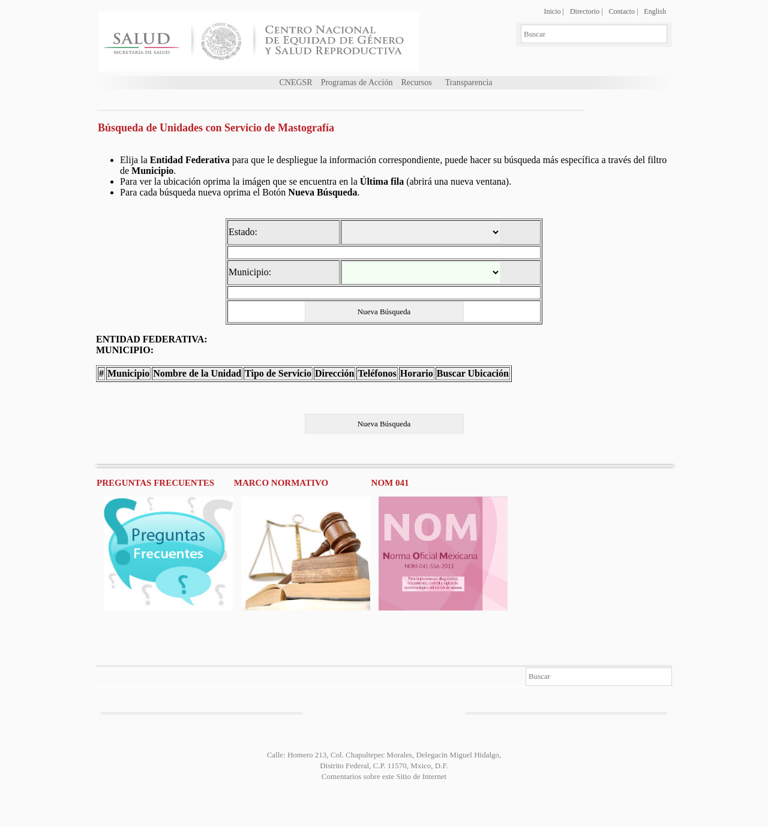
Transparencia (469, 82)
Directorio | (586, 11)
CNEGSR (295, 82)
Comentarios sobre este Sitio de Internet (384, 776)
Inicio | (553, 11)
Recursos (416, 82)
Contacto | (623, 11)
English (655, 11)
